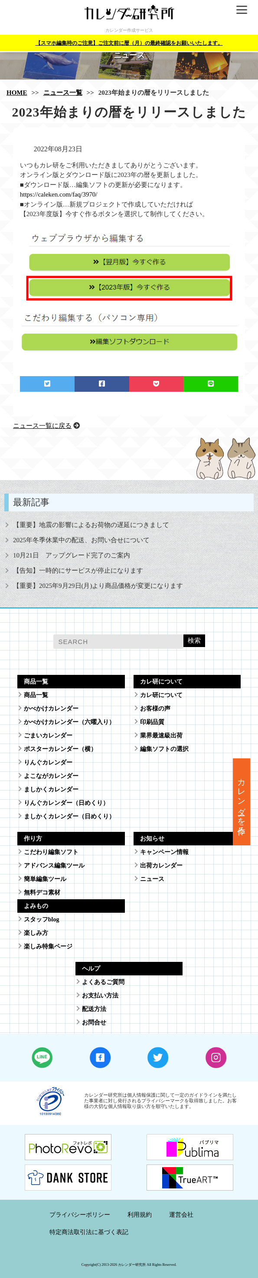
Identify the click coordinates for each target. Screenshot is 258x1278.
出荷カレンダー (161, 865)
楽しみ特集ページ (48, 946)
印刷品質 (152, 722)
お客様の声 (155, 708)
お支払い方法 (100, 995)
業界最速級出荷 (161, 735)
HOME (17, 92)
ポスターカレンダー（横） (60, 749)
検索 (194, 640)
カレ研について (161, 695)
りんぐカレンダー (48, 762)
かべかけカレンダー (51, 708)
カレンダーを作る (241, 802)
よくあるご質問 (103, 982)
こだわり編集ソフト (51, 852)
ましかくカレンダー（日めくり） (69, 816)
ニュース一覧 (62, 92)
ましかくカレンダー (51, 789)
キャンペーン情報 (164, 852)
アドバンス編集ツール (54, 865)
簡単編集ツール (45, 879)
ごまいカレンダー (48, 735)
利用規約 (139, 1214)
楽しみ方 (36, 933)
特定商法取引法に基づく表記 (88, 1232)
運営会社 (181, 1214)
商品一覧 (36, 695)
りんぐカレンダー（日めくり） (66, 803)
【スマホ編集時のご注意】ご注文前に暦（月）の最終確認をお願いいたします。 (129, 43)
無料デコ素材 (42, 892)
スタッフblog (41, 919)
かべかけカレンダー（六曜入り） (69, 722)
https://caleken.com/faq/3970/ (59, 194)
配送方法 (94, 1009)
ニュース (152, 879)
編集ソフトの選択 (164, 749)
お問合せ (94, 1022)
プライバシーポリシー (79, 1214)
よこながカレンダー (51, 776)
